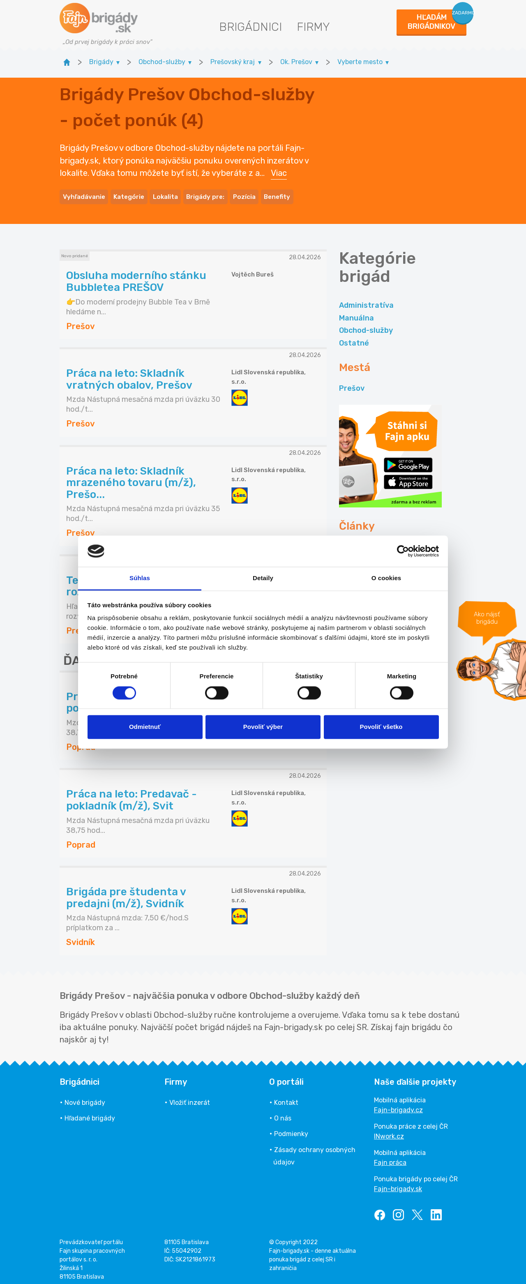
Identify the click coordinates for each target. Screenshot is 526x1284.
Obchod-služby (366, 325)
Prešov (352, 383)
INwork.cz (389, 1131)
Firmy (313, 27)
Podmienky (291, 1129)
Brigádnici (250, 27)
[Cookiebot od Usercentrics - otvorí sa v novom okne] (403, 551)
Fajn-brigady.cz (398, 1105)
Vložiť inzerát (189, 1097)
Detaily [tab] (263, 578)
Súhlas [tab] (139, 578)
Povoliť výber (263, 727)
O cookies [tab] (386, 578)
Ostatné (354, 337)
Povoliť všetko (381, 727)
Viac (279, 170)
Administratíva (366, 300)
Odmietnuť (145, 727)
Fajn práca (390, 1157)
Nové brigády (85, 1097)
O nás (282, 1113)
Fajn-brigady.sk (398, 1183)
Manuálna (356, 313)
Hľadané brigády (90, 1113)
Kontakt (286, 1097)
